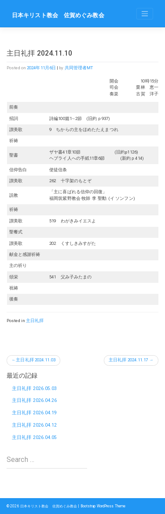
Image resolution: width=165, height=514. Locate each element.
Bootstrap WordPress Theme (103, 506)
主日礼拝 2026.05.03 (34, 388)
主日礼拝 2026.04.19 (34, 413)
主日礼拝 (35, 320)
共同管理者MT (79, 67)
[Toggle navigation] (144, 13)
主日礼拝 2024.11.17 (128, 359)
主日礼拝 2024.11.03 (35, 359)
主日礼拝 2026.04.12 (34, 425)
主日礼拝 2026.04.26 (34, 400)
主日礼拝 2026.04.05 (34, 437)
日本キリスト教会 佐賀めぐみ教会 (58, 15)
